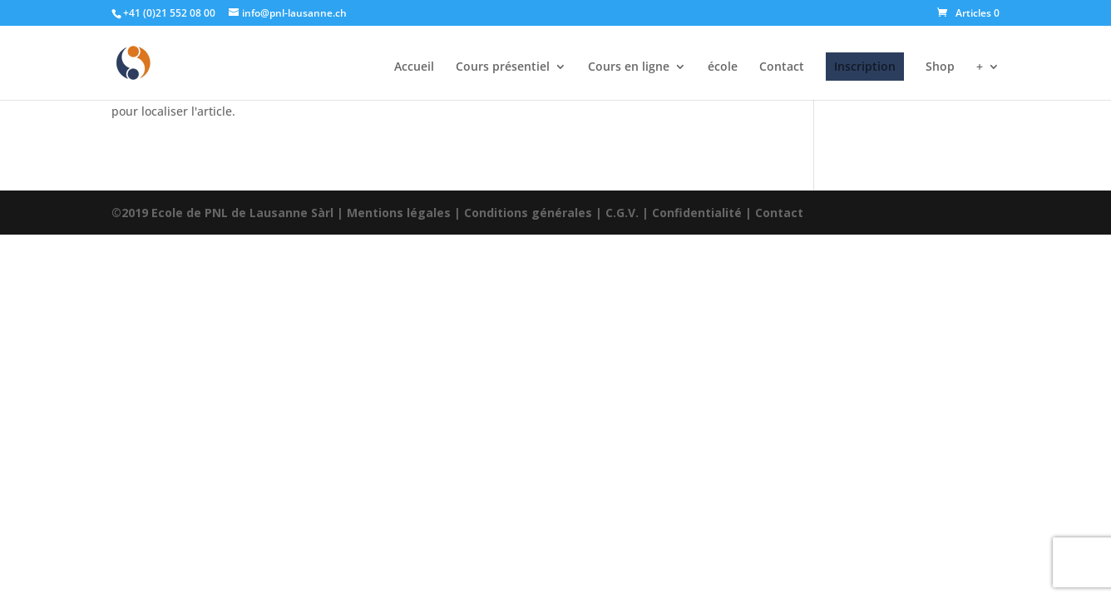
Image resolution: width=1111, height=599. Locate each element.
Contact (781, 67)
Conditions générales (528, 212)
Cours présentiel (503, 67)
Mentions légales (399, 212)
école (723, 67)
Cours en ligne (628, 67)
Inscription (865, 66)
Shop (940, 67)
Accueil (414, 67)
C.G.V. (622, 212)
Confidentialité (697, 212)
